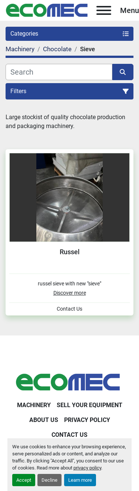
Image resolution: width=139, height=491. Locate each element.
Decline (49, 480)
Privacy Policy (87, 419)
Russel (70, 252)
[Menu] (103, 10)
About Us (43, 419)
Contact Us (69, 309)
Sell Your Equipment (89, 405)
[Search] (59, 72)
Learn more (80, 480)
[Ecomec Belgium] (69, 381)
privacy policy (87, 468)
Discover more (69, 293)
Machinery (34, 405)
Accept (23, 480)
